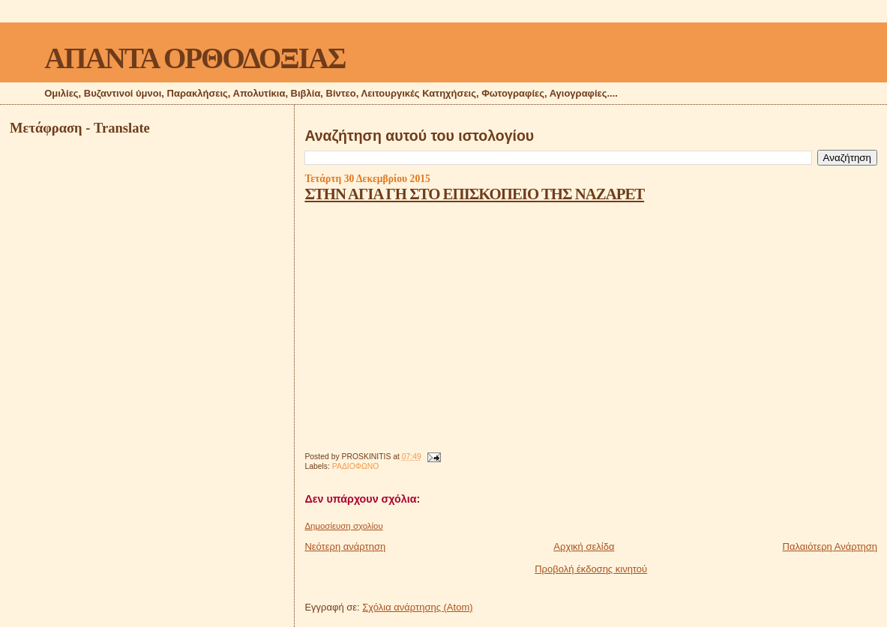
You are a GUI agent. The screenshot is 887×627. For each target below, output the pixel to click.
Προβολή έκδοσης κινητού (591, 569)
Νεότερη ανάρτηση (344, 546)
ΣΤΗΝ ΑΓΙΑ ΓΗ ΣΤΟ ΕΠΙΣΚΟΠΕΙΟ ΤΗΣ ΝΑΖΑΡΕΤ (474, 193)
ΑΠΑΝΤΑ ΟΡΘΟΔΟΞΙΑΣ (194, 58)
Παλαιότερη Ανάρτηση (830, 546)
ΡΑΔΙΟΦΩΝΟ (355, 466)
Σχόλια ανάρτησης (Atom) (417, 607)
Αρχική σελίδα (583, 546)
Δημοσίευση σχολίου (343, 525)
